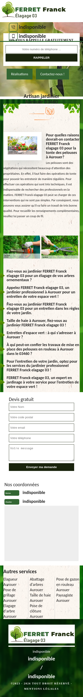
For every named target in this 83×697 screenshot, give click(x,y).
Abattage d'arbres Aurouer (37, 584)
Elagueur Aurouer (10, 582)
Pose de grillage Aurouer (10, 595)
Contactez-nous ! (52, 74)
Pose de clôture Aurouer (36, 611)
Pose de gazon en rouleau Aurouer (67, 584)
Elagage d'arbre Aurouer (10, 611)
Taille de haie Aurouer (40, 598)
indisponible (32, 27)
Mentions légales (41, 688)
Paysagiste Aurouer (64, 598)
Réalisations (19, 74)
